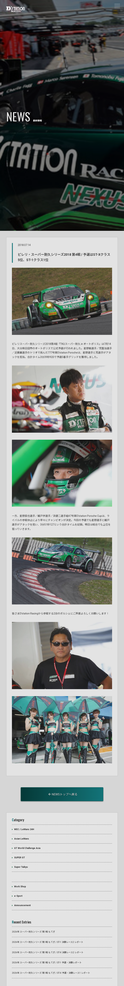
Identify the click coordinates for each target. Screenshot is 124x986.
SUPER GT (19, 839)
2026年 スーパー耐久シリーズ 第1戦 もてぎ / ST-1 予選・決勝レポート (47, 944)
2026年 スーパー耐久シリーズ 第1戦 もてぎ (33, 914)
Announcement (22, 887)
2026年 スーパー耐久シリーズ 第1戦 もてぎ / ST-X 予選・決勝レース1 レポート (51, 955)
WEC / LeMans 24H (24, 811)
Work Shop (20, 868)
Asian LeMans (21, 820)
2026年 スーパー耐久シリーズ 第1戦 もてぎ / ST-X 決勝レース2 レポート (47, 934)
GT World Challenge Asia (27, 830)
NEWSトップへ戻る (62, 776)
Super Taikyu (21, 849)
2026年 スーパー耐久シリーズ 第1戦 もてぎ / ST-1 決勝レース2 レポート (47, 924)
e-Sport (18, 878)
